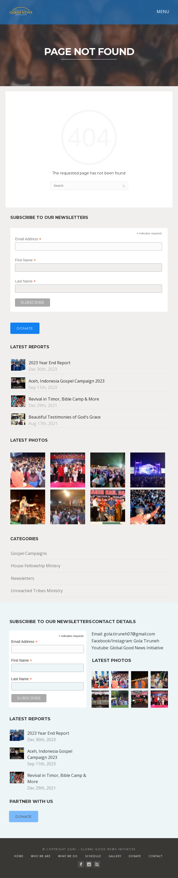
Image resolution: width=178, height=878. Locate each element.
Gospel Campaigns (29, 553)
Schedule (93, 856)
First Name (25, 260)
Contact (156, 856)
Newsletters (22, 578)
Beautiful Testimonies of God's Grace (65, 417)
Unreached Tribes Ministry (37, 590)
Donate (25, 328)
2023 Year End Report (49, 363)
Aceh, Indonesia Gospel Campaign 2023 (66, 381)
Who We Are (41, 856)
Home (18, 856)
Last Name (25, 281)
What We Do (68, 856)
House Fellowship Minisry (35, 566)
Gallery (115, 856)
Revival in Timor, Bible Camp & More (64, 399)
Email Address (28, 239)
